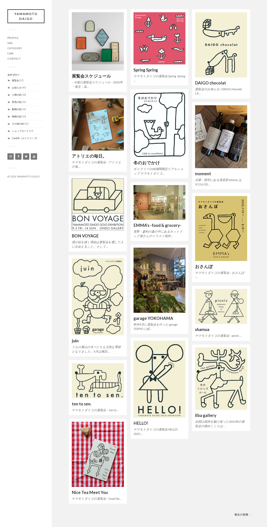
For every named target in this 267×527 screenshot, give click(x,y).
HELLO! (141, 423)
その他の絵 (18, 123)
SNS (10, 43)
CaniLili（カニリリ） (23, 138)
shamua (202, 329)
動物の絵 (17, 109)
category (14, 48)
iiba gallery (205, 415)
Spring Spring (146, 69)
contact (14, 58)
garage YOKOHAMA (153, 318)
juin (75, 340)
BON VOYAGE (85, 235)
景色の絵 (17, 101)
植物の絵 (17, 116)
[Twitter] (26, 156)
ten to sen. (81, 403)
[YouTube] (34, 156)
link (10, 53)
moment (203, 173)
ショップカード (20, 130)
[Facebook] (18, 156)
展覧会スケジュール (91, 76)
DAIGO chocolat (210, 82)
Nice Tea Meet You (90, 492)
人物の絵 (17, 94)
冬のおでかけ (147, 162)
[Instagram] (10, 156)
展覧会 (15, 80)
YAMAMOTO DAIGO (26, 16)
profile (13, 37)
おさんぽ (204, 266)
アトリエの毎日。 (89, 156)
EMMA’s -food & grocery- (157, 225)
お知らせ (17, 87)
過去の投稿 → (243, 514)
